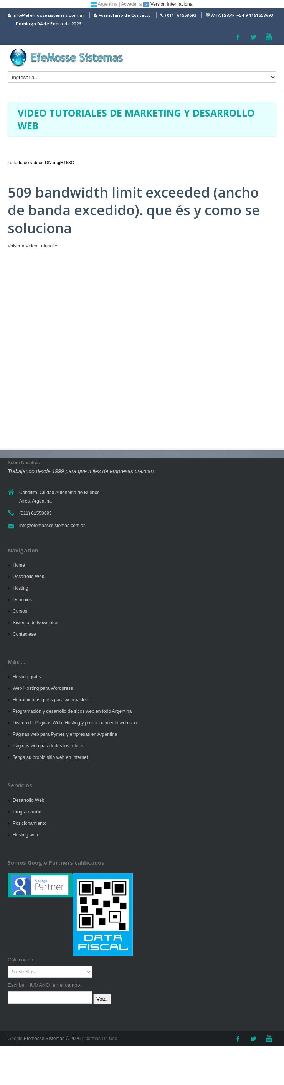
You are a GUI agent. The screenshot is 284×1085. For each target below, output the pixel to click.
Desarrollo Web (28, 576)
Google (15, 1038)
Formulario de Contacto (122, 15)
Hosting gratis (27, 676)
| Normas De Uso (99, 1038)
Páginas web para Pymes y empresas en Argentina (65, 734)
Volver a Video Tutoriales (33, 246)
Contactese (24, 634)
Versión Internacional (168, 4)
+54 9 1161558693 (254, 15)
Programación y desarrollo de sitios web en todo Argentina (72, 711)
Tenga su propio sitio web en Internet (50, 757)
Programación (27, 812)
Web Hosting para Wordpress (43, 688)
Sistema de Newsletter (36, 622)
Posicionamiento (29, 823)
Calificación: (21, 960)
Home (19, 565)
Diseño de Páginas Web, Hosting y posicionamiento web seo (75, 723)
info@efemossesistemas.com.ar (46, 15)
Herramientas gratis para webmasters (51, 699)
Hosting (20, 588)
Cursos (20, 611)
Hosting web (25, 835)
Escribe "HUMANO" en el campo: (44, 985)
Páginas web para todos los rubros (48, 746)
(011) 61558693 (180, 15)
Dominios (22, 599)
